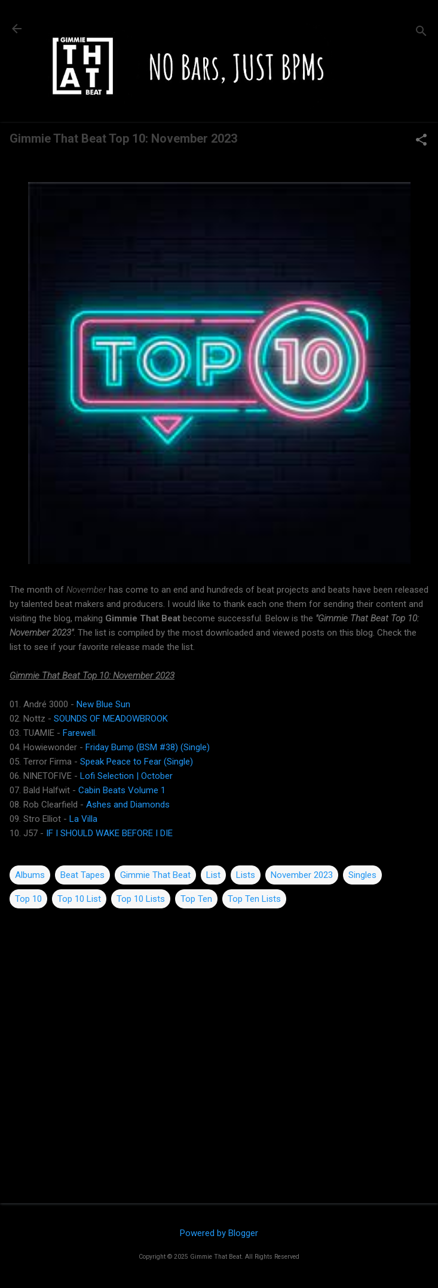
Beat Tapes (82, 875)
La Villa (83, 819)
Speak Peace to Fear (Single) (136, 761)
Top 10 (28, 898)
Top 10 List (79, 898)
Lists (245, 875)
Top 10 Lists (141, 898)
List (213, 875)
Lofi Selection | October (126, 776)
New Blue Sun (103, 704)
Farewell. (80, 733)
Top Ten (196, 898)
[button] (421, 141)
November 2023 (302, 875)
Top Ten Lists (254, 898)
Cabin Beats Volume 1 (122, 790)
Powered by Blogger (219, 1233)
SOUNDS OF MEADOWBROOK (111, 718)
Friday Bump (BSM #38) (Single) (147, 747)
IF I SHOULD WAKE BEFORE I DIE (109, 833)
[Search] (421, 32)
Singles (362, 875)
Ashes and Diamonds (128, 804)
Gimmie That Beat (155, 875)
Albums (30, 875)
